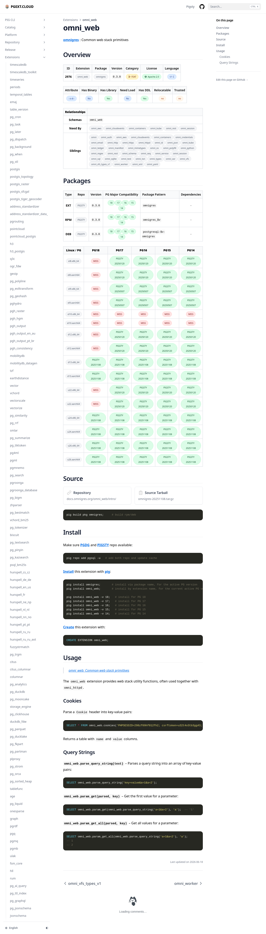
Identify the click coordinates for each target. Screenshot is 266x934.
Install (220, 45)
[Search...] (234, 6)
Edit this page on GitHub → (232, 79)
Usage (220, 51)
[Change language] (22, 928)
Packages (222, 33)
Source (221, 39)
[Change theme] (47, 928)
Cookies (224, 57)
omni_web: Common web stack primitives (99, 670)
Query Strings (228, 62)
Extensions (70, 20)
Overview (222, 28)
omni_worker (188, 883)
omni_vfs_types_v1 (82, 883)
